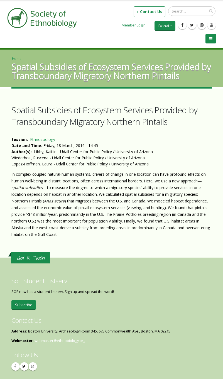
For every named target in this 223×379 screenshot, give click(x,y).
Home (16, 58)
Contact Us (149, 11)
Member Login (134, 25)
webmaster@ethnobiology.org (60, 340)
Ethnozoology (42, 139)
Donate (165, 25)
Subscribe (23, 304)
